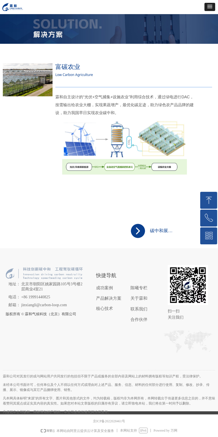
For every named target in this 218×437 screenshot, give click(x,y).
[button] (209, 7)
